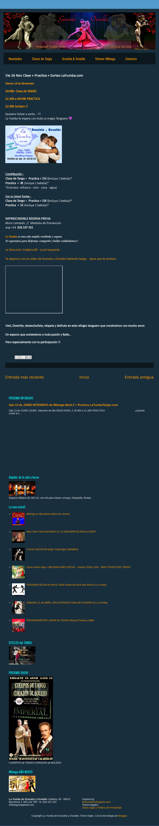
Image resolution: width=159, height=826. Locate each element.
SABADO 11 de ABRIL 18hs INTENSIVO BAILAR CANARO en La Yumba (67, 602)
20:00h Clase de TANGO (21, 91)
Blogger (122, 815)
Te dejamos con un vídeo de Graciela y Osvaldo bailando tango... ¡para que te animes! (60, 259)
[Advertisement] (79, 445)
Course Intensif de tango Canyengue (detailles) (52, 549)
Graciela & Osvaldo (73, 58)
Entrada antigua (139, 377)
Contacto (131, 58)
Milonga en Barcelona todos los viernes (48, 513)
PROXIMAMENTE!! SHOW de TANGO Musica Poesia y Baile (60, 620)
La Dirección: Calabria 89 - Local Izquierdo (32, 250)
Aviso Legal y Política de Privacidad (102, 807)
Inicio (84, 377)
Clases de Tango (42, 58)
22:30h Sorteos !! (17, 106)
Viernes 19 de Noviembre (19, 83)
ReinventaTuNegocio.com (96, 802)
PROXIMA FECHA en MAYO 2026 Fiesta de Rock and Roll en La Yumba (66, 584)
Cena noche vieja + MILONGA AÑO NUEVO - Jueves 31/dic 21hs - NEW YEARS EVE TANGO (79, 567)
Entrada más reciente (24, 377)
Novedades (15, 58)
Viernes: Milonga (105, 58)
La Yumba (11, 236)
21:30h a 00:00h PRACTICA (22, 99)
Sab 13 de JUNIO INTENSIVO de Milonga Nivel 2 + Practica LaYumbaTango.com (63, 404)
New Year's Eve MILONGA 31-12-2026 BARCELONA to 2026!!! (61, 531)
